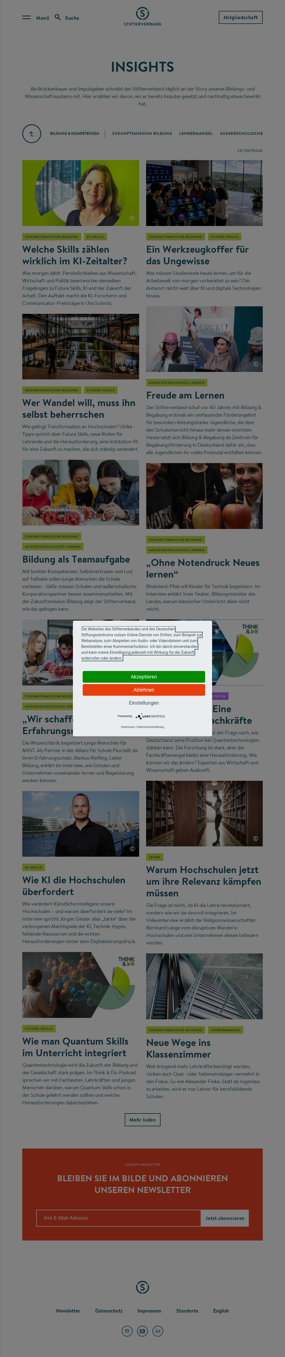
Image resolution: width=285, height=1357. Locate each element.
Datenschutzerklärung (150, 727)
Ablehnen (143, 690)
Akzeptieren (144, 677)
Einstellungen (144, 703)
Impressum (128, 727)
